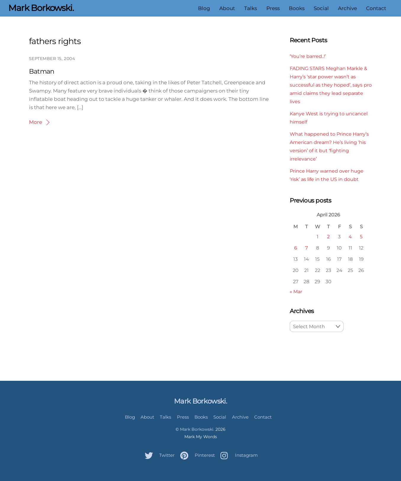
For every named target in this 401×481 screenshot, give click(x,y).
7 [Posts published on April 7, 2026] (306, 248)
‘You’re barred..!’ (308, 56)
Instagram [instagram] (238, 455)
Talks (250, 8)
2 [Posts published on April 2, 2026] (328, 236)
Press (273, 8)
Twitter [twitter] (158, 455)
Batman (41, 71)
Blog (204, 8)
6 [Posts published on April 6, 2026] (295, 248)
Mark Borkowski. (197, 429)
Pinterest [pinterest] (196, 455)
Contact (376, 8)
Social (321, 8)
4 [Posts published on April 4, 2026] (350, 236)
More (35, 122)
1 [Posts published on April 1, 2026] (317, 236)
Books (297, 8)
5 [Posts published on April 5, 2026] (361, 236)
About (227, 8)
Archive (347, 8)
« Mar (296, 291)
